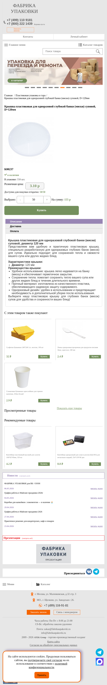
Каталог (45, 584)
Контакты (28, 36)
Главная (8, 95)
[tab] (54, 221)
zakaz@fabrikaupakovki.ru (57, 629)
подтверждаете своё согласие (45, 660)
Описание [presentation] (16, 221)
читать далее (96, 488)
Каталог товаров (93, 44)
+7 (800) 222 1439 (20, 23)
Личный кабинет (79, 36)
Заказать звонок (17, 30)
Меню (10, 584)
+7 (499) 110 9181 (20, 20)
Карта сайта (53, 641)
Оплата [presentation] (14, 231)
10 (80, 87)
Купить (41, 210)
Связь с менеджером (66, 612)
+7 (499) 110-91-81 (56, 605)
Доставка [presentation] (15, 226)
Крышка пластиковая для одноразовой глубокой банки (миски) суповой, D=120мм (46, 98)
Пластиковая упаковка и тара (30, 95)
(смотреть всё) (24, 476)
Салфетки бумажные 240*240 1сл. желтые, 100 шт (24, 347)
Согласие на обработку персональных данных (53, 645)
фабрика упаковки (24, 8)
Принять (41, 675)
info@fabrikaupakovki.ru (53, 633)
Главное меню (17, 44)
